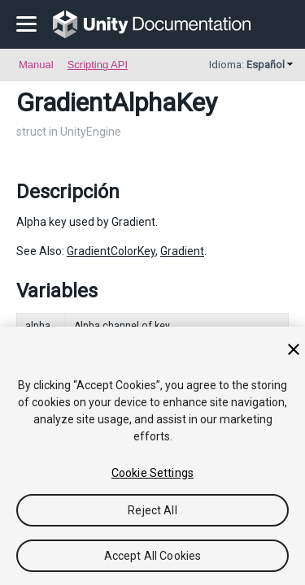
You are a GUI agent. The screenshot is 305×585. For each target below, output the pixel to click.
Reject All (152, 510)
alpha (37, 326)
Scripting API (98, 64)
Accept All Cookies (153, 555)
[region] (152, 456)
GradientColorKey (111, 251)
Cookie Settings (152, 472)
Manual (36, 64)
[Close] (293, 349)
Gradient (182, 251)
